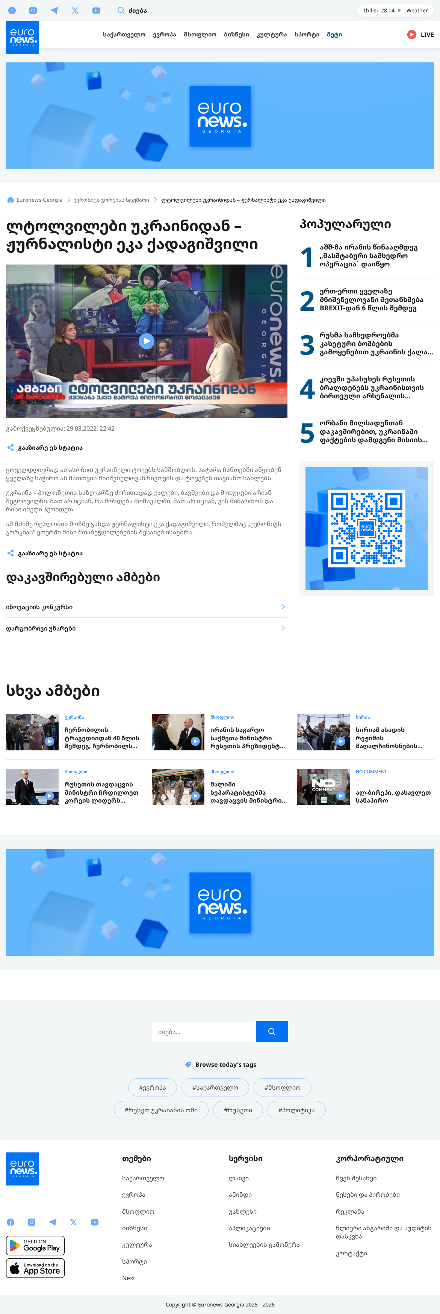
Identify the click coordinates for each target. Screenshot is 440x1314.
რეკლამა (350, 1211)
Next (128, 1278)
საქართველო (143, 1178)
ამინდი (240, 1194)
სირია (363, 717)
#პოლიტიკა (296, 1110)
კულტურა (137, 1244)
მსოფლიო (222, 717)
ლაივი (239, 1178)
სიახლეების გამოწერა (264, 1244)
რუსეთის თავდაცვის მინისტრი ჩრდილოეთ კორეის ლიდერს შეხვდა (102, 792)
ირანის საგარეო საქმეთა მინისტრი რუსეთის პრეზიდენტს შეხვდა (247, 738)
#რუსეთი (238, 1110)
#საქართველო (215, 1087)
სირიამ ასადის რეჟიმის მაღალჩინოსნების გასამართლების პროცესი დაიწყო (386, 738)
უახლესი (243, 1211)
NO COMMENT (371, 772)
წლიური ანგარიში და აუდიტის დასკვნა (384, 1232)
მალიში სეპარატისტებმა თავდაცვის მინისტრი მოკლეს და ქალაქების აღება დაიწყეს (247, 792)
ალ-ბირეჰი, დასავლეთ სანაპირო (393, 797)
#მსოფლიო (283, 1087)
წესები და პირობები (368, 1194)
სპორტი (134, 1261)
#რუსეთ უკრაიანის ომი (161, 1110)
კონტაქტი (351, 1253)
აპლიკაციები (249, 1228)
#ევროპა (152, 1087)
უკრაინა (74, 717)
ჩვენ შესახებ (356, 1178)
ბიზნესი (134, 1228)
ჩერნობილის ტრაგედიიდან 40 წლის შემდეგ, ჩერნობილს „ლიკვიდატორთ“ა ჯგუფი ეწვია (102, 738)
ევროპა (133, 1194)
